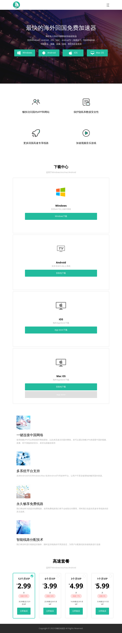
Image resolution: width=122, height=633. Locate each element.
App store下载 (61, 329)
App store (61, 394)
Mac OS (97, 53)
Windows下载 (61, 216)
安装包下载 (61, 273)
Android (49, 53)
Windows (24, 53)
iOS (73, 53)
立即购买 (24, 611)
